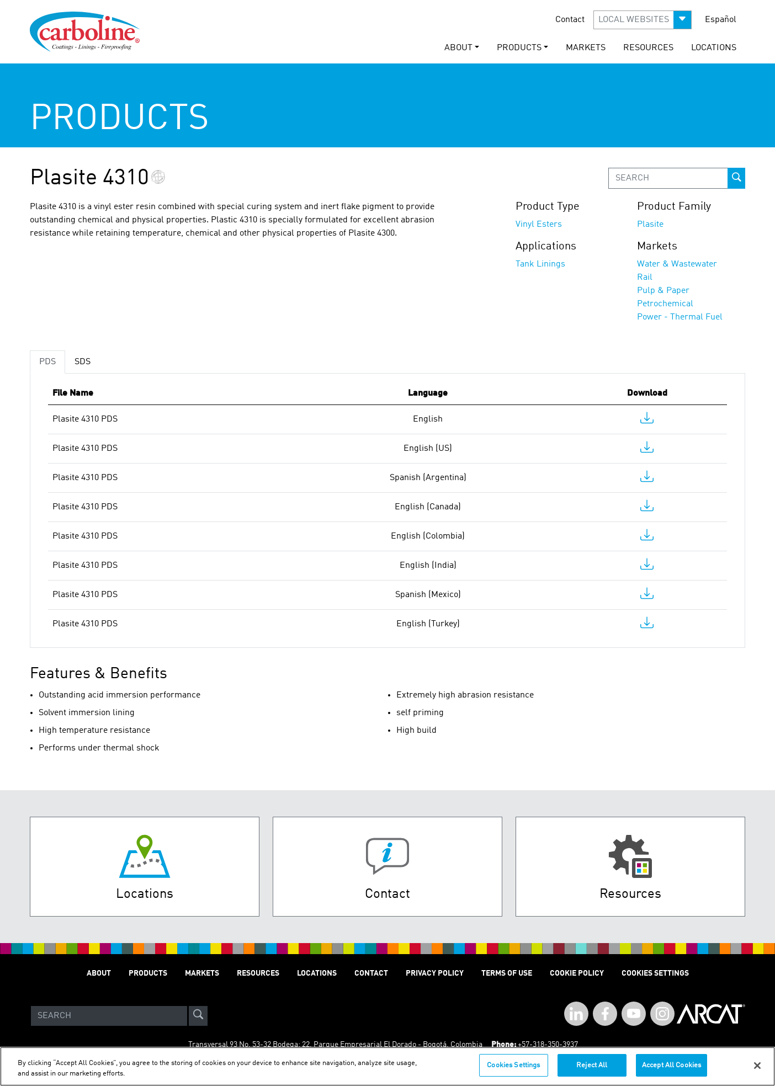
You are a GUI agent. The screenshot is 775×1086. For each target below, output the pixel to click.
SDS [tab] (83, 362)
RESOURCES (648, 48)
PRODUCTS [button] (519, 48)
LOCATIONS (713, 48)
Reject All (591, 1072)
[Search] (109, 1016)
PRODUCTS (148, 973)
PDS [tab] (47, 362)
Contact (570, 19)
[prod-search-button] (736, 178)
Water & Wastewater (677, 264)
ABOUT (99, 973)
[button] (642, 19)
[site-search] (198, 1016)
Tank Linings (540, 264)
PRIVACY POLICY (435, 973)
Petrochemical (665, 304)
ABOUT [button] (458, 48)
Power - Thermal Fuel (680, 317)
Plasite (650, 224)
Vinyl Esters (539, 224)
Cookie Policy (577, 973)
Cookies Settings (513, 1072)
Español (720, 19)
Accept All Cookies (671, 1072)
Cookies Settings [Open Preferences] (655, 973)
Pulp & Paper (663, 290)
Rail (644, 277)
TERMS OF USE (506, 973)
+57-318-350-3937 (548, 1044)
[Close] (757, 1072)
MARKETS (586, 48)
